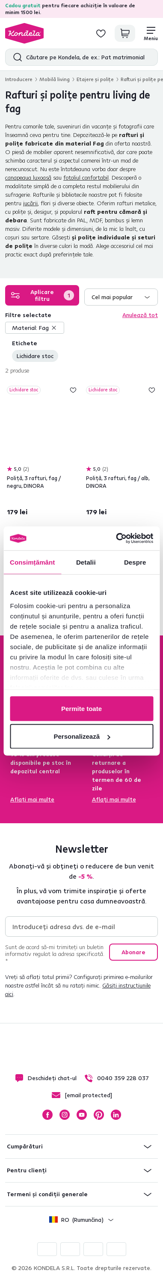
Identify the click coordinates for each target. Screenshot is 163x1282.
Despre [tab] (135, 561)
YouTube (82, 1115)
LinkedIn (116, 1115)
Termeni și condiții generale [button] (47, 1194)
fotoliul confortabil (86, 177)
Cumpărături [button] (25, 1146)
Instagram (64, 1115)
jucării (30, 203)
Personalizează (81, 736)
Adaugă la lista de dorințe (73, 390)
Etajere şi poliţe (95, 79)
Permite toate (81, 708)
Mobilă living (54, 79)
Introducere (19, 79)
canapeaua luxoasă (28, 177)
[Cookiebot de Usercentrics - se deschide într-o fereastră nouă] (116, 538)
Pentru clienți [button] (27, 1170)
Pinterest (99, 1115)
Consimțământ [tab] (32, 561)
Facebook (47, 1115)
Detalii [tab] (86, 561)
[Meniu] (151, 33)
